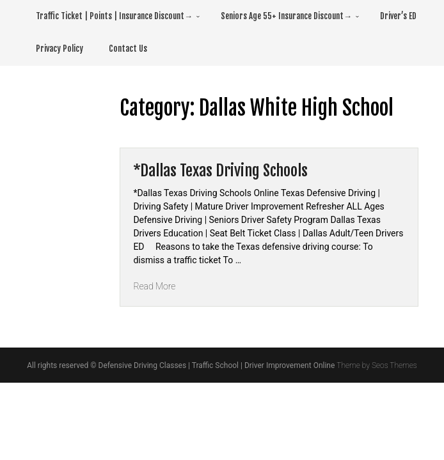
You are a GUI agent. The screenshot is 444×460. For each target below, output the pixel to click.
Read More (154, 286)
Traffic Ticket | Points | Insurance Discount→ (114, 16)
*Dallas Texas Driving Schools (220, 170)
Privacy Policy (59, 48)
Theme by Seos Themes (376, 365)
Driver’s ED (398, 16)
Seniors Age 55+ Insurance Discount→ (286, 16)
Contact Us (128, 48)
